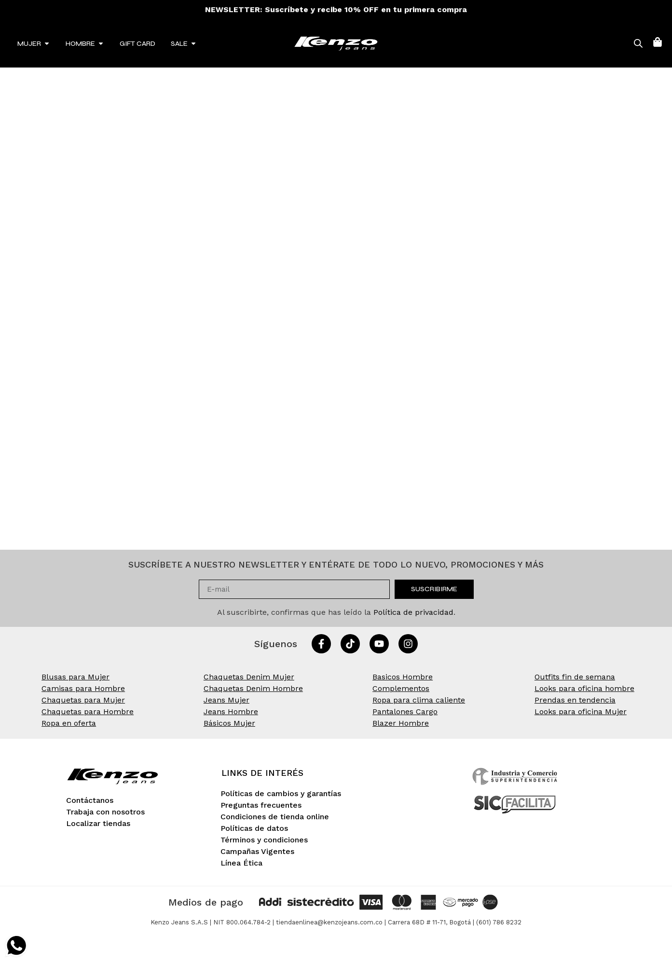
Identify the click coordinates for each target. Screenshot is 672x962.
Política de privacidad (413, 612)
